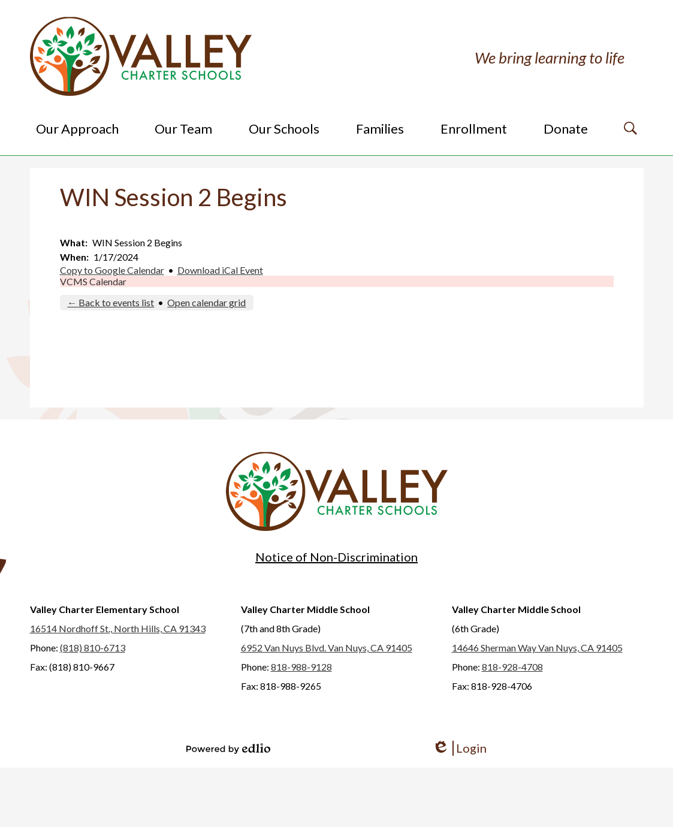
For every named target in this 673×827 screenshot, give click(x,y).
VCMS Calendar (93, 281)
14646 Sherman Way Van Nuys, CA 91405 (537, 647)
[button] (77, 128)
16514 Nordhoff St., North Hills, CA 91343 (118, 628)
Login (459, 748)
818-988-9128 (301, 666)
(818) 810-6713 (92, 647)
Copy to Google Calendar (112, 270)
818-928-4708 (512, 666)
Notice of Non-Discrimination (336, 557)
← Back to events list (110, 302)
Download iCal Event (220, 270)
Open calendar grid (206, 302)
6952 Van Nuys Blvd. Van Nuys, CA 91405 (326, 647)
